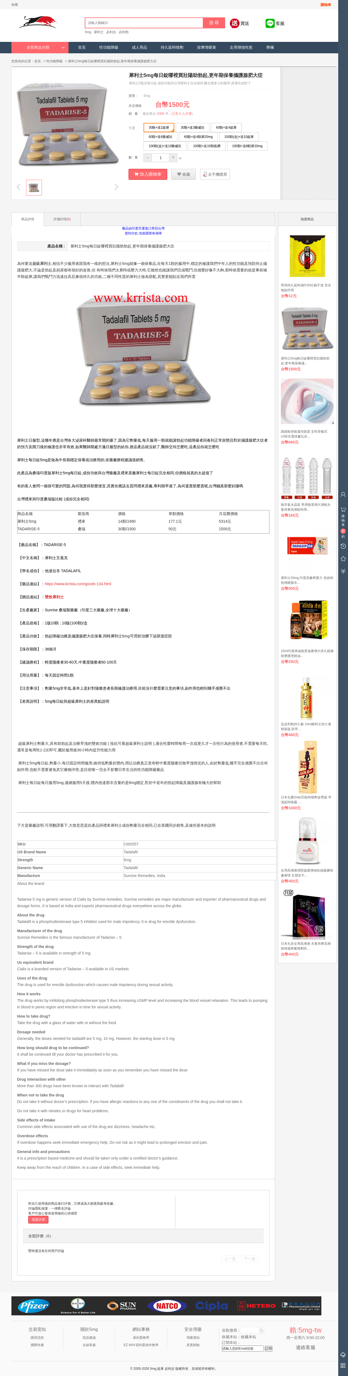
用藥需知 (193, 1337)
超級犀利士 (41, 263)
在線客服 (89, 1345)
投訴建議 (89, 1337)
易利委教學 (141, 1337)
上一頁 (230, 1258)
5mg (88, 32)
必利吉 (111, 32)
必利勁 (124, 32)
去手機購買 (217, 174)
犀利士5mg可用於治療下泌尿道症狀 (141, 636)
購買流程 (37, 1337)
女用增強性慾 (241, 47)
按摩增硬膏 (206, 47)
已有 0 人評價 (182, 113)
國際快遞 (37, 1345)
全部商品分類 (46, 47)
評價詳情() (62, 219)
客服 (280, 23)
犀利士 (99, 32)
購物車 (326, 5)
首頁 (82, 47)
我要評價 (38, 1219)
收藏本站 (248, 1336)
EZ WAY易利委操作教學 (141, 1345)
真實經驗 (193, 1345)
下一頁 (249, 1258)
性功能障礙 (108, 47)
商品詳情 (27, 219)
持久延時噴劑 (172, 47)
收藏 (14, 5)
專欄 (270, 47)
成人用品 (139, 47)
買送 (244, 23)
